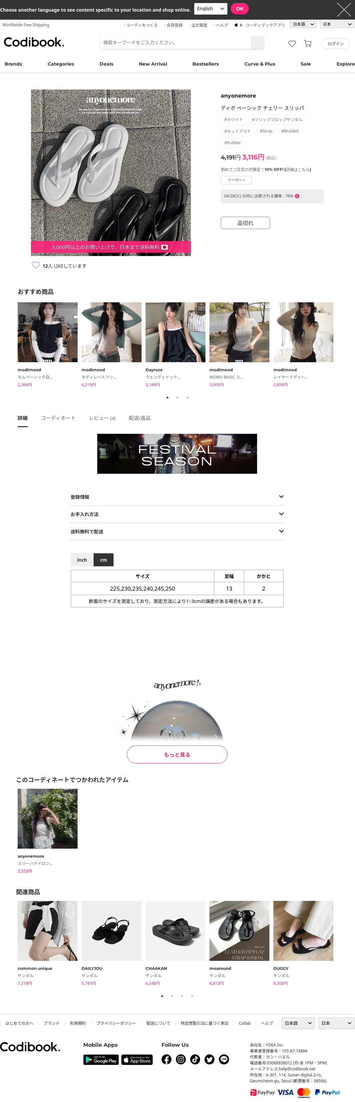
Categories (61, 64)
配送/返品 (140, 417)
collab (244, 1023)
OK (239, 9)
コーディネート (58, 417)
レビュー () (102, 417)
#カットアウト (237, 131)
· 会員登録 (173, 25)
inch (82, 560)
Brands (13, 64)
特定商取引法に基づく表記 (204, 1023)
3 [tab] (187, 397)
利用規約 (78, 1023)
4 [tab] (192, 996)
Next (342, 346)
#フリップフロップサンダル (277, 120)
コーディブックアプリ (265, 25)
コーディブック (34, 42)
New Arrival (153, 64)
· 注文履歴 (198, 25)
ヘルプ (267, 1023)
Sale (306, 64)
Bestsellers (205, 64)
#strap (266, 131)
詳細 (23, 417)
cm (103, 560)
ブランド (52, 1023)
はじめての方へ (19, 1023)
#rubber (232, 142)
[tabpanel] (50, 346)
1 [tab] (167, 397)
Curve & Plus (259, 64)
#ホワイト (233, 120)
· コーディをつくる (141, 25)
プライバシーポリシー (116, 1023)
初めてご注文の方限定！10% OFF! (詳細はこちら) (266, 169)
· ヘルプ (221, 25)
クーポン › (236, 180)
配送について (159, 1023)
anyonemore (238, 96)
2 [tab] (177, 397)
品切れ (245, 223)
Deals (106, 64)
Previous (12, 346)
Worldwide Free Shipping (25, 25)
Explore (346, 64)
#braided (290, 131)
